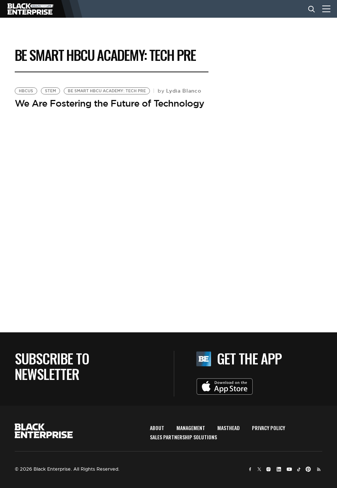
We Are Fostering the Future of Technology (109, 103)
